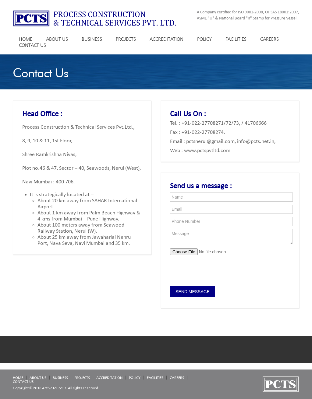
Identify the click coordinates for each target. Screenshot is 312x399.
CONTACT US (32, 45)
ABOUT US (57, 39)
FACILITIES (235, 39)
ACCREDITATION (166, 39)
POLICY (204, 39)
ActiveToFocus (54, 388)
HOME (25, 39)
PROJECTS (126, 39)
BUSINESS (92, 39)
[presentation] (216, 271)
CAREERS (269, 39)
